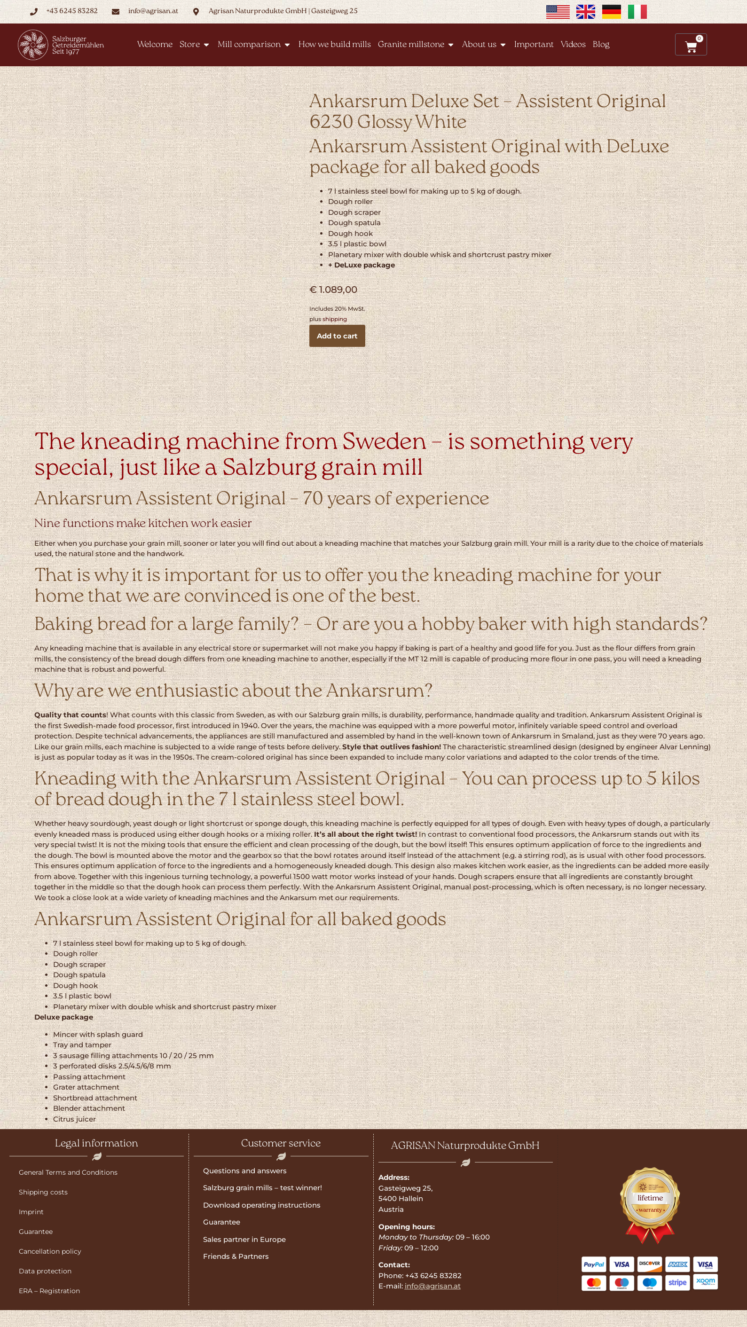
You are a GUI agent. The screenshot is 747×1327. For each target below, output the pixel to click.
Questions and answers (245, 1170)
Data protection (45, 1271)
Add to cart (337, 335)
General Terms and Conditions (68, 1172)
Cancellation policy (50, 1251)
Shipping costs (43, 1192)
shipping (334, 318)
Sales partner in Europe (244, 1239)
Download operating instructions (262, 1205)
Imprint (31, 1212)
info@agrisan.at (433, 1285)
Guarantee (36, 1231)
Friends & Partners (236, 1256)
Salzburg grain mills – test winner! (262, 1187)
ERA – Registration (49, 1291)
